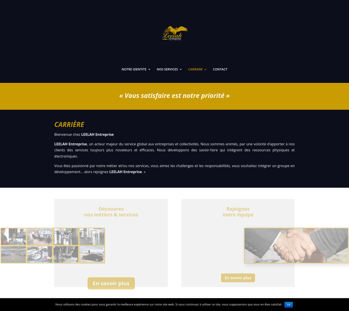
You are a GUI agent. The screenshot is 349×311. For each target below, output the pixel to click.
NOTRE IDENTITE (134, 69)
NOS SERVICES (167, 69)
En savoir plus (111, 286)
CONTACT (220, 69)
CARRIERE (195, 69)
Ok (288, 304)
